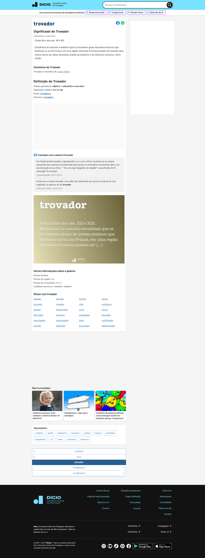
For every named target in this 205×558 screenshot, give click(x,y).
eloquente (62, 433)
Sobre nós (166, 491)
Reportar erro (103, 502)
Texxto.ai (165, 532)
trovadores (45, 93)
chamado (71, 439)
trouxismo (59, 451)
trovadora (48, 97)
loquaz (98, 433)
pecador (60, 299)
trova (58, 457)
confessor (107, 304)
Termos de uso (102, 491)
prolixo (87, 433)
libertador (61, 326)
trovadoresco (98, 468)
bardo (67, 71)
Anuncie (136, 508)
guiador (37, 309)
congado (39, 433)
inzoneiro (75, 433)
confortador (107, 320)
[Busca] (169, 5)
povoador (106, 315)
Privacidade (135, 502)
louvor (105, 309)
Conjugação (163, 526)
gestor (105, 299)
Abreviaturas (165, 496)
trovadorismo (98, 473)
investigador (39, 320)
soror (81, 309)
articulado (110, 433)
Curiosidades (165, 502)
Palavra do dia (165, 508)
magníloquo (40, 439)
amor (81, 320)
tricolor (82, 299)
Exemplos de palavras (130, 491)
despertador (62, 309)
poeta (60, 71)
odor (81, 304)
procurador (84, 326)
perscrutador (62, 320)
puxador (37, 299)
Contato (105, 508)
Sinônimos (133, 526)
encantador (84, 315)
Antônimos (133, 532)
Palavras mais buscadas (98, 496)
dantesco (84, 439)
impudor (60, 304)
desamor (60, 315)
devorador (38, 315)
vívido (60, 439)
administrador (108, 326)
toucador (38, 304)
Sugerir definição (132, 496)
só (52, 439)
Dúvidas (167, 514)
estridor (37, 326)
